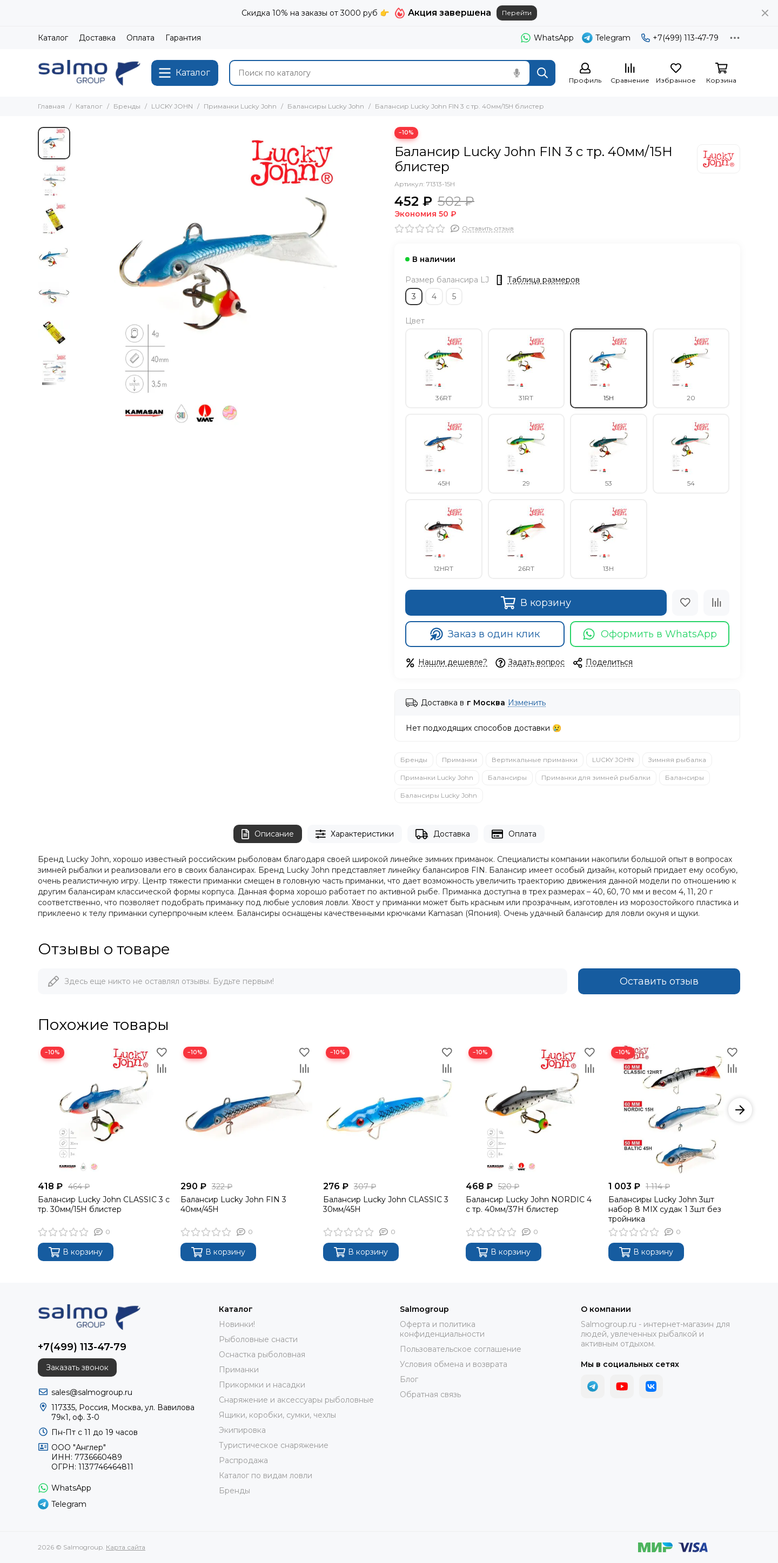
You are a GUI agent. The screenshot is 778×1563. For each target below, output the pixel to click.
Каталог (53, 38)
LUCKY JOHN (172, 106)
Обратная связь (430, 1394)
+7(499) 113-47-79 (680, 38)
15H (608, 368)
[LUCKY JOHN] (718, 159)
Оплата (140, 38)
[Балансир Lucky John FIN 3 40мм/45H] (246, 1110)
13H (608, 539)
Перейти (517, 13)
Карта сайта (125, 1547)
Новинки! (237, 1324)
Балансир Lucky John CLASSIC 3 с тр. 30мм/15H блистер (104, 1204)
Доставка (97, 38)
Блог (409, 1379)
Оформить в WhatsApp (649, 634)
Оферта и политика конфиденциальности (442, 1329)
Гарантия (183, 38)
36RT (444, 368)
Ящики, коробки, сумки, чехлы (277, 1415)
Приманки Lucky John (240, 106)
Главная (51, 106)
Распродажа (243, 1460)
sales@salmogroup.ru (91, 1392)
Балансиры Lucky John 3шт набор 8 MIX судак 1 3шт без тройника (664, 1209)
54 (691, 453)
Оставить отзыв (659, 981)
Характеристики (355, 834)
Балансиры (507, 777)
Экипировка (242, 1430)
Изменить (527, 703)
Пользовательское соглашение (460, 1349)
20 (691, 368)
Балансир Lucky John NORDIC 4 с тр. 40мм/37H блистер (529, 1204)
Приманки (459, 760)
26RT (526, 539)
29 (526, 453)
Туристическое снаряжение (273, 1445)
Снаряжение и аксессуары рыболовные (296, 1400)
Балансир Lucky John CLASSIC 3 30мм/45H (385, 1204)
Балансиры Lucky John (325, 106)
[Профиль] (585, 74)
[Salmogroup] (89, 73)
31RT (526, 368)
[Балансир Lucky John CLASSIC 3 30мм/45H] (389, 1110)
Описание (268, 834)
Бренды (126, 106)
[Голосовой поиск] (516, 73)
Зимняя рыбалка (677, 760)
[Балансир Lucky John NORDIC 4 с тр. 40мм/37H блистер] (532, 1110)
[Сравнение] (630, 74)
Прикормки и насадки (262, 1385)
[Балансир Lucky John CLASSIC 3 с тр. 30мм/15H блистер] (104, 1110)
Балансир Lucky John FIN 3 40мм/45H (233, 1204)
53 (608, 453)
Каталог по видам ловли (265, 1475)
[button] (740, 1110)
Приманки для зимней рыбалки (595, 777)
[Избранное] (676, 74)
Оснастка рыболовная (262, 1354)
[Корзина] (721, 74)
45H (444, 453)
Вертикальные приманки (535, 760)
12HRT (444, 539)
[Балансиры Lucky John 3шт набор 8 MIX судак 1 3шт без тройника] (674, 1110)
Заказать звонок (77, 1367)
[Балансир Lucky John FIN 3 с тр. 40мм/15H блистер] (230, 281)
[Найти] (542, 73)
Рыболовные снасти (258, 1339)
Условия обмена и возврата (453, 1364)
